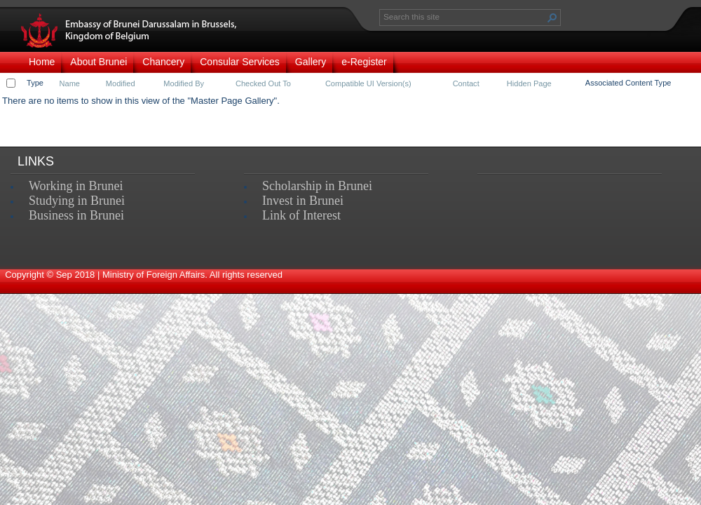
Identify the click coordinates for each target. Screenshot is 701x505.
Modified (120, 83)
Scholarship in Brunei (317, 186)
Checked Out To (263, 83)
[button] (552, 17)
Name (70, 83)
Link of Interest (301, 215)
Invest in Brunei (302, 201)
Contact (466, 83)
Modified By (183, 83)
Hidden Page (529, 83)
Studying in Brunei (77, 201)
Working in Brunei (76, 186)
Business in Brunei (76, 215)
